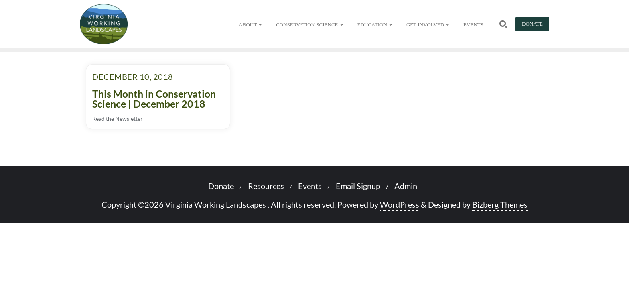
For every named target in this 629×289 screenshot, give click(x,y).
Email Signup (358, 186)
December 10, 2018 (132, 76)
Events (310, 186)
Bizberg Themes (500, 204)
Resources (266, 186)
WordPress (399, 204)
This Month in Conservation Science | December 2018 (154, 99)
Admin (405, 186)
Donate (532, 24)
